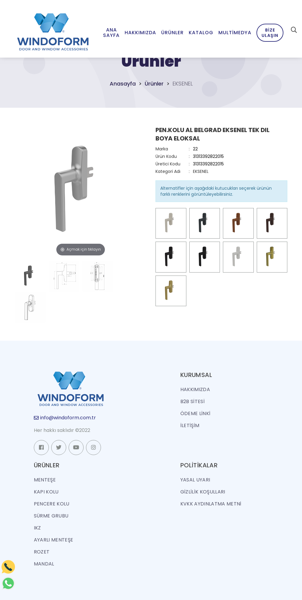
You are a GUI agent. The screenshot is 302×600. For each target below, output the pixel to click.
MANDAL (44, 563)
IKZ (37, 527)
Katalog (201, 32)
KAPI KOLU (46, 491)
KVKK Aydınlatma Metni (210, 503)
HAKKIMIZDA (195, 389)
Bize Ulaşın (270, 32)
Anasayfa (123, 83)
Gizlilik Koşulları (202, 491)
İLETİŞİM (190, 425)
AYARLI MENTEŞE (53, 539)
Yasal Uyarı (195, 479)
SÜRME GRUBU (51, 515)
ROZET (42, 551)
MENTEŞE (45, 479)
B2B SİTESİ (192, 401)
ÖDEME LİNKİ (195, 413)
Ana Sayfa (111, 32)
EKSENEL (201, 171)
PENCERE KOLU (52, 503)
